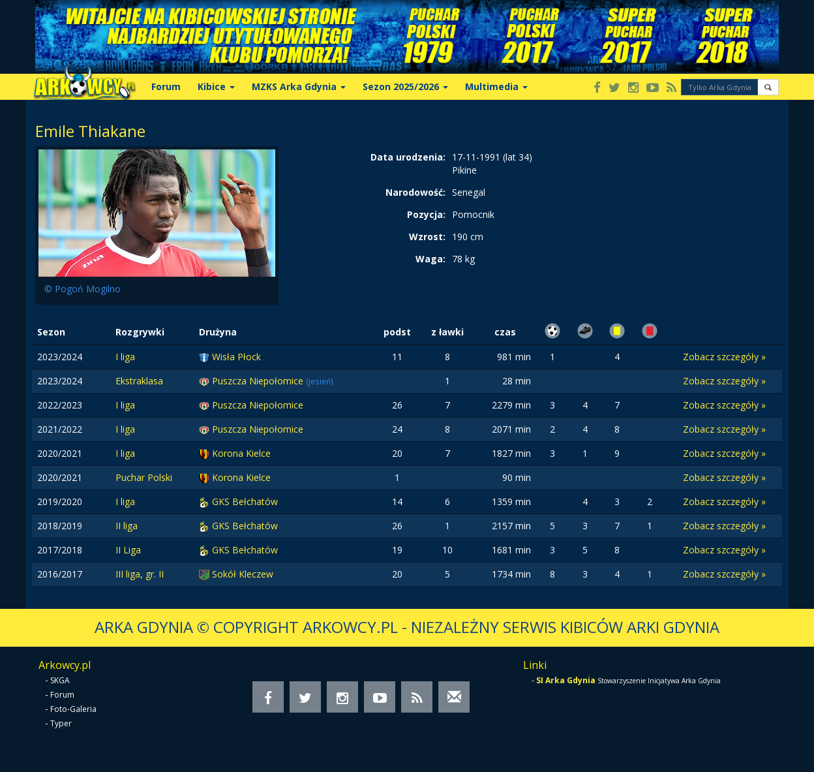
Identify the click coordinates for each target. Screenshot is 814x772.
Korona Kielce (241, 453)
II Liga (128, 550)
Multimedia (496, 86)
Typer (61, 723)
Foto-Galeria (73, 709)
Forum (166, 86)
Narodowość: (415, 192)
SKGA (60, 680)
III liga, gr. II (139, 574)
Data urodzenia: (407, 157)
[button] (768, 87)
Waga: (430, 259)
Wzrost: (427, 236)
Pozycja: (426, 214)
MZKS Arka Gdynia (299, 86)
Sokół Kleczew (242, 574)
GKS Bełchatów (245, 501)
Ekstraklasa (139, 381)
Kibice (216, 86)
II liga (126, 525)
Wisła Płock (236, 356)
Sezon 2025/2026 (405, 86)
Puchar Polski (143, 477)
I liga (125, 356)
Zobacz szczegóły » (724, 356)
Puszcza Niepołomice (259, 381)
